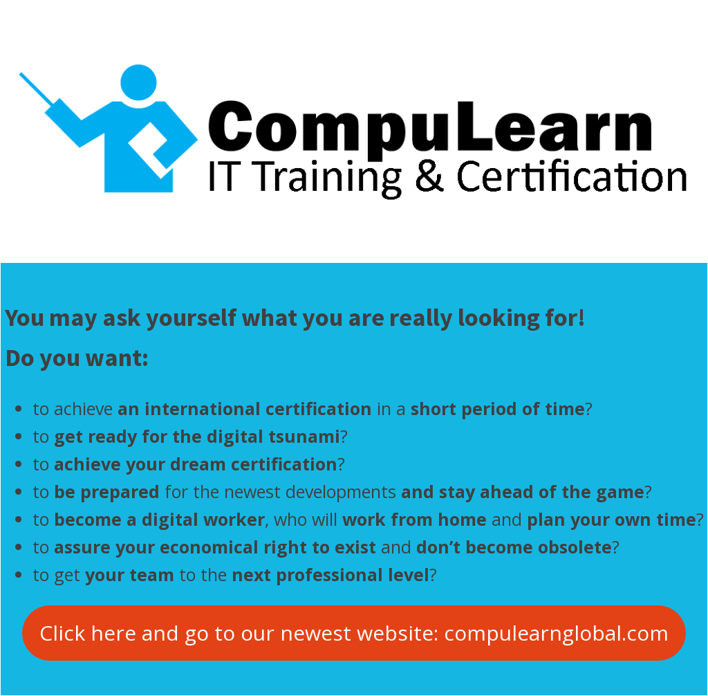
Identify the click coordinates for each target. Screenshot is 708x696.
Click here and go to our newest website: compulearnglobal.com (354, 633)
